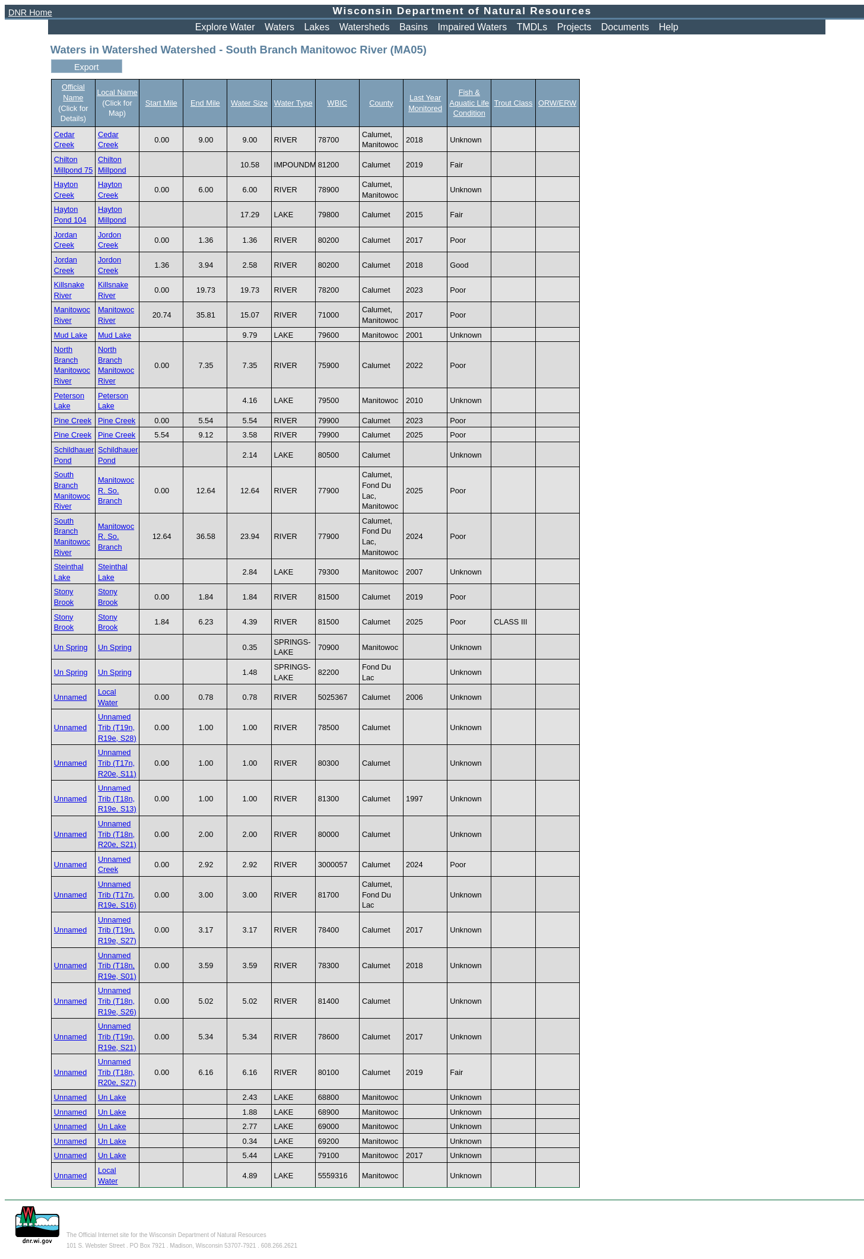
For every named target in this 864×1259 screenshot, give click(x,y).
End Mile (205, 103)
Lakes (317, 27)
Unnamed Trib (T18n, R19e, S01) (117, 966)
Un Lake (112, 1097)
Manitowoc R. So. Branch (116, 490)
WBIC (337, 103)
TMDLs (532, 27)
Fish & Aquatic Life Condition (469, 103)
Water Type (293, 103)
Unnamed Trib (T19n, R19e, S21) (117, 1036)
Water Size (249, 103)
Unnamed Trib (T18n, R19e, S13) (117, 798)
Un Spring (71, 647)
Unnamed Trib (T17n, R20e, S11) (117, 763)
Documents (625, 27)
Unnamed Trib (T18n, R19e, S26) (117, 1001)
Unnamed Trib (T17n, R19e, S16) (117, 894)
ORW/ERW (557, 103)
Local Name (117, 92)
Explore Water (225, 27)
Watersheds (364, 27)
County (381, 103)
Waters (279, 27)
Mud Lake (70, 335)
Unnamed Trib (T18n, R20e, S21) (117, 834)
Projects (574, 27)
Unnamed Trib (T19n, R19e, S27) (117, 930)
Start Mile (161, 103)
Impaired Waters (472, 27)
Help (668, 27)
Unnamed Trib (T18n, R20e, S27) (117, 1072)
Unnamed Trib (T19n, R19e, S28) (117, 727)
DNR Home (30, 12)
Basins (413, 27)
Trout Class (513, 103)
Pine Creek (72, 420)
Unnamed (70, 697)
